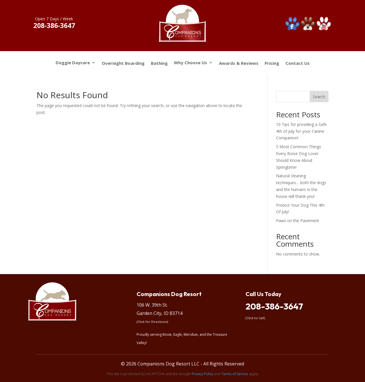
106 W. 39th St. (152, 305)
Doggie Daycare (73, 63)
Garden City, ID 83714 (159, 313)
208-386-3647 (274, 306)
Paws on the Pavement (297, 220)
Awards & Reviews (238, 63)
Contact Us (297, 63)
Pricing (272, 63)
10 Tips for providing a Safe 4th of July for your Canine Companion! (301, 131)
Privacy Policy (202, 373)
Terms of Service (234, 373)
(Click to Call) (255, 318)
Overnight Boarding (123, 63)
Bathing (159, 63)
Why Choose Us (190, 63)
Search (319, 96)
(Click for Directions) (152, 321)
